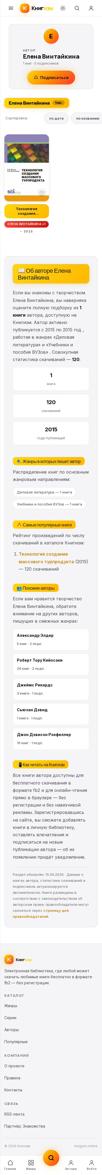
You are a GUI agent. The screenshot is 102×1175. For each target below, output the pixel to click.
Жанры (31, 1164)
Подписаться (51, 77)
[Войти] (91, 8)
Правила (12, 1078)
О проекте (14, 1066)
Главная (10, 1164)
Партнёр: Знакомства (24, 1126)
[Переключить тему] (62, 8)
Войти (92, 1164)
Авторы (71, 1164)
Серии (10, 1017)
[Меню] (10, 8)
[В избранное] (42, 192)
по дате (56, 118)
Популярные (16, 1041)
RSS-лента (14, 1114)
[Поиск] (77, 8)
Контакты (13, 1090)
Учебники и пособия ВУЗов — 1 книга (49, 504)
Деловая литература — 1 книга (44, 492)
